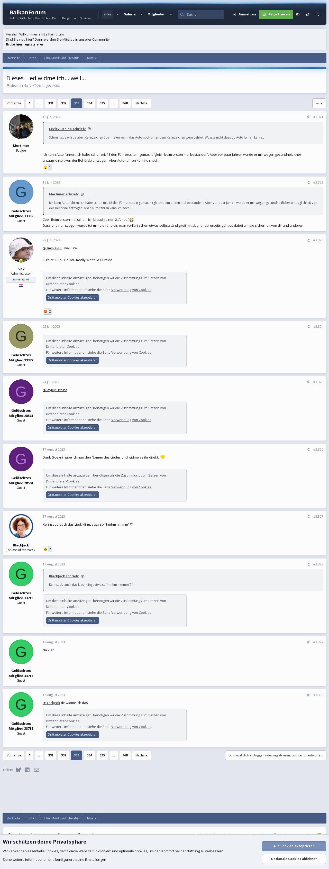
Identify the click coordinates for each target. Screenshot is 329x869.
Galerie (130, 14)
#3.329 (318, 642)
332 (63, 103)
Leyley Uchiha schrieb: (67, 129)
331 (50, 103)
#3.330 (318, 695)
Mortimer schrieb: (64, 194)
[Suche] (205, 14)
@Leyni (57, 457)
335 (102, 103)
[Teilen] (308, 117)
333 (76, 103)
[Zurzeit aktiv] (21, 261)
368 (125, 103)
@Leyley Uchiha (55, 390)
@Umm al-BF (52, 248)
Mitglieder (156, 14)
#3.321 (318, 117)
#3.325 (318, 382)
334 (89, 103)
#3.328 (318, 564)
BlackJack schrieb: (64, 576)
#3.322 (318, 182)
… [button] (39, 103)
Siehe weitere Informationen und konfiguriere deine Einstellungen (54, 859)
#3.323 (318, 240)
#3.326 (318, 449)
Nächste (141, 103)
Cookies (51, 851)
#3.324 (318, 326)
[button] (117, 14)
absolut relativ (20, 86)
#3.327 (318, 516)
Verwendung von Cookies (131, 289)
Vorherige (14, 103)
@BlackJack (51, 702)
